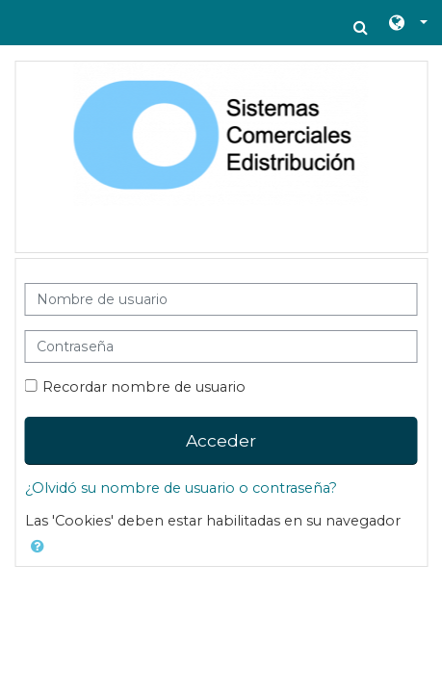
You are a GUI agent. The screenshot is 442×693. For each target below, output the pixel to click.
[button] (360, 27)
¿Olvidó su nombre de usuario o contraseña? (181, 488)
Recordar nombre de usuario (144, 387)
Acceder (221, 440)
